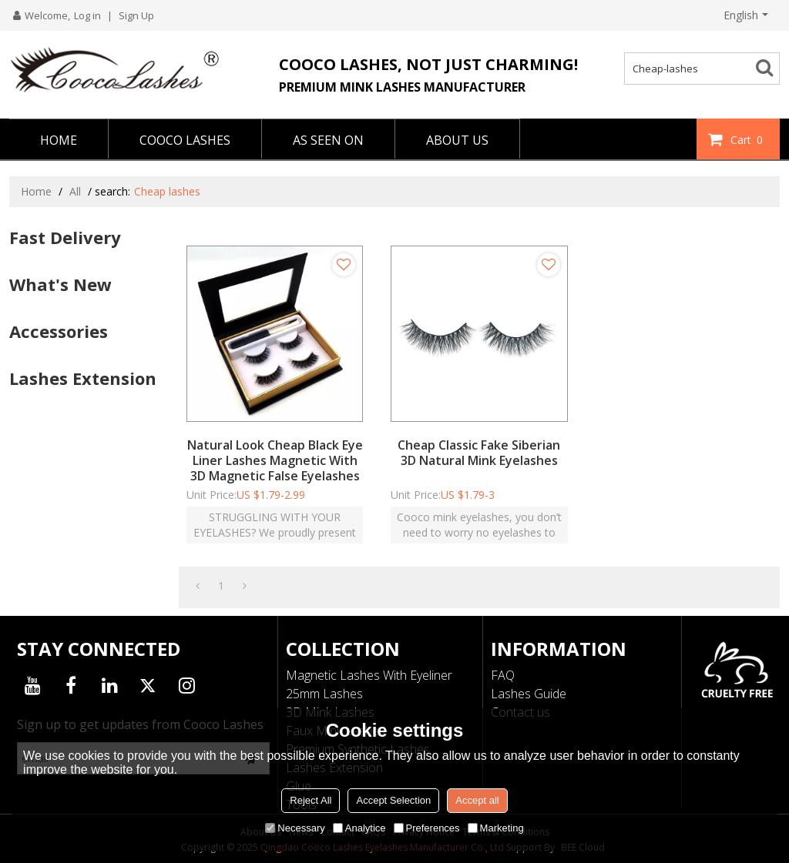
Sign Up (136, 15)
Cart (748, 139)
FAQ (503, 675)
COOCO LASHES (184, 140)
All (75, 191)
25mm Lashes (324, 693)
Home (36, 191)
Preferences (427, 828)
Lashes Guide (528, 693)
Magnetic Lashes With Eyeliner (369, 675)
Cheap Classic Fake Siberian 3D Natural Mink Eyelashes (479, 452)
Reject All (310, 800)
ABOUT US (457, 140)
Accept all (477, 800)
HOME (58, 140)
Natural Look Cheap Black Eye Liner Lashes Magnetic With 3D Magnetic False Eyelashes (275, 460)
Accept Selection (393, 800)
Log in (87, 15)
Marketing (496, 828)
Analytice (359, 828)
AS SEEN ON (328, 140)
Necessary (294, 828)
